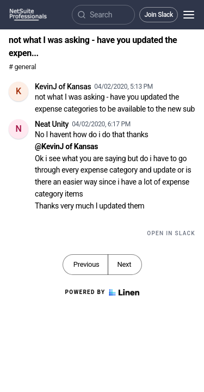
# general (22, 67)
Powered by (102, 292)
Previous (86, 264)
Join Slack (158, 15)
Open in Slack (171, 233)
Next (124, 264)
